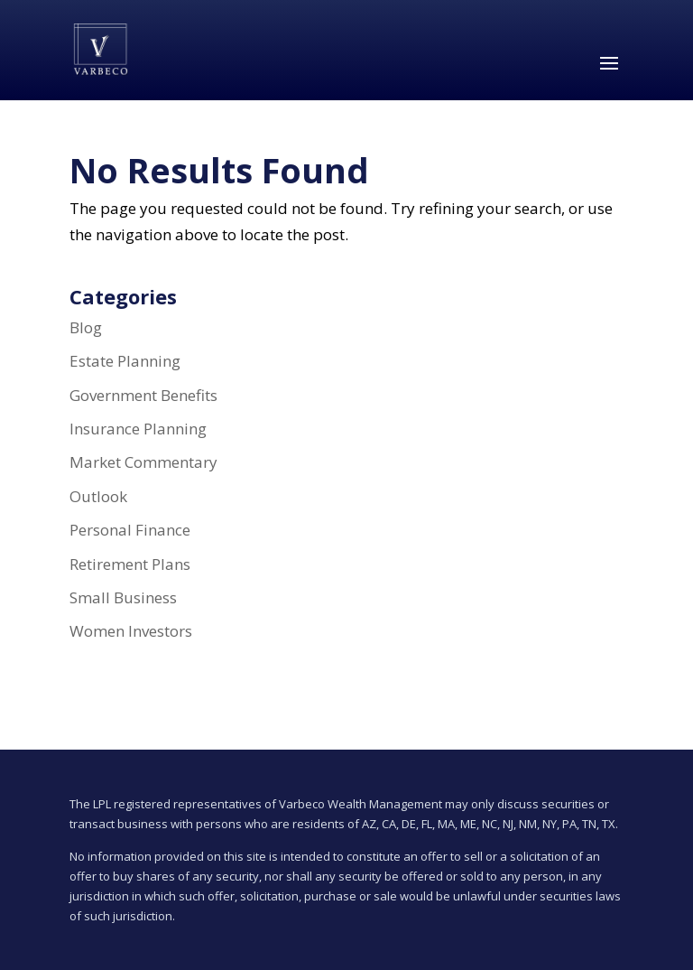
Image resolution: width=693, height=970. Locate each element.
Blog (85, 327)
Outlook (98, 496)
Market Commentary (143, 462)
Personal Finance (129, 529)
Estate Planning (124, 360)
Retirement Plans (129, 564)
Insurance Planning (138, 428)
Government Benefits (143, 395)
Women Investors (130, 630)
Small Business (123, 597)
